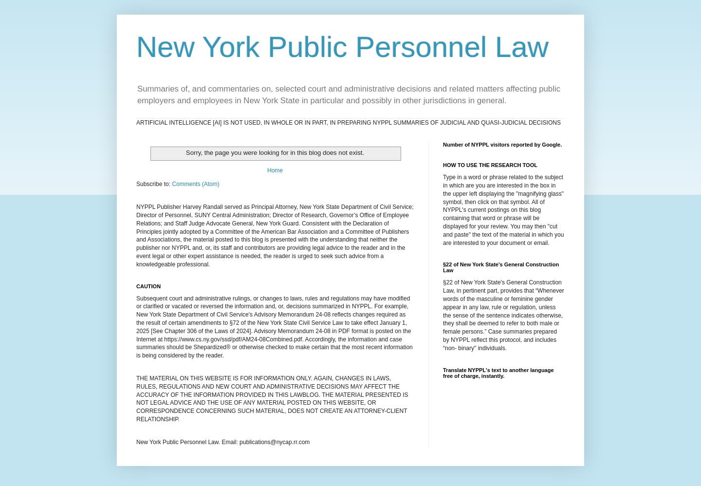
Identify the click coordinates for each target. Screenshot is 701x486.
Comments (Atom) (195, 184)
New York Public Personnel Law (342, 47)
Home (275, 170)
